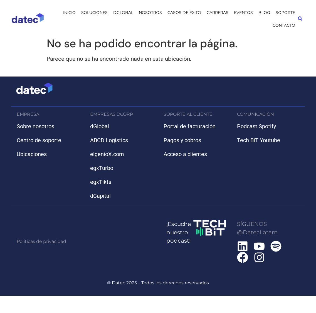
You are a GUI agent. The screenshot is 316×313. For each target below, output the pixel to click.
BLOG (264, 12)
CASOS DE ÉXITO (184, 12)
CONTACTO (284, 25)
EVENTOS (243, 12)
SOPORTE (285, 12)
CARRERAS (217, 12)
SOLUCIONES (94, 12)
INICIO (69, 12)
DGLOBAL (123, 12)
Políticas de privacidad (41, 241)
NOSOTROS (150, 12)
